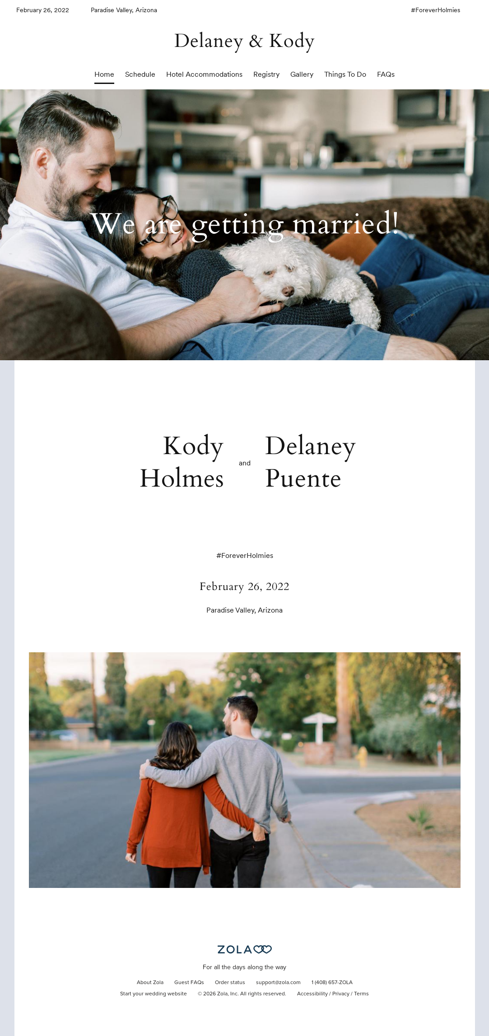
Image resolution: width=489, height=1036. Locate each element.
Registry (266, 74)
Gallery (301, 74)
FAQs (386, 74)
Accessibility (312, 994)
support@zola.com (278, 982)
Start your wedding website (153, 994)
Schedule (140, 74)
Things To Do (345, 74)
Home (104, 74)
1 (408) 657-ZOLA (332, 982)
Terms (361, 994)
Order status (230, 982)
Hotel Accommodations (204, 74)
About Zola (150, 982)
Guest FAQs (189, 982)
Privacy (340, 994)
